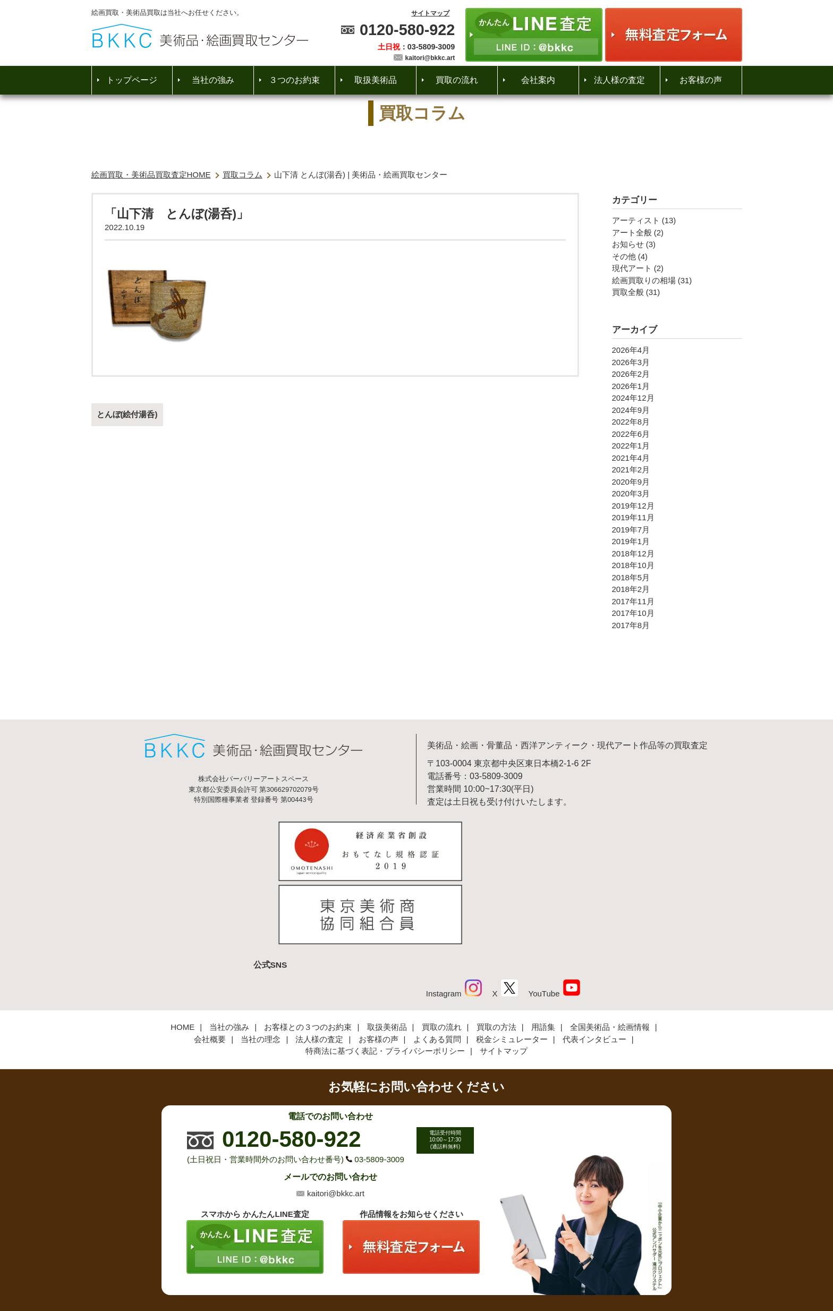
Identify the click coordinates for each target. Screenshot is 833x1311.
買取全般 (628, 292)
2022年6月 (631, 433)
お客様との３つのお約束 (308, 955)
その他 (624, 256)
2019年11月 (633, 517)
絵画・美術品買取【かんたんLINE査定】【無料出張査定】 (200, 36)
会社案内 (538, 79)
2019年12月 (633, 505)
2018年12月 (633, 553)
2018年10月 (633, 565)
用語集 (543, 955)
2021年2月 (631, 469)
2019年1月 (631, 541)
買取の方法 (496, 955)
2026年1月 (631, 386)
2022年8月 (631, 421)
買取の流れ (457, 79)
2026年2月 (631, 373)
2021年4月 (631, 457)
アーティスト (636, 220)
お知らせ (628, 244)
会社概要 (210, 967)
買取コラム (242, 174)
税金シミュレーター (512, 967)
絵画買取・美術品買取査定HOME (151, 174)
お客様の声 (700, 79)
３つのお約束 (294, 79)
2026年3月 (631, 362)
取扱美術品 (375, 79)
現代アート (632, 268)
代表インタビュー (594, 967)
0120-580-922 (407, 29)
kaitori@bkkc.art (430, 58)
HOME (182, 955)
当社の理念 (260, 967)
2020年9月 (631, 481)
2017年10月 (633, 613)
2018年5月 (631, 577)
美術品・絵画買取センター (398, 1270)
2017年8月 (631, 625)
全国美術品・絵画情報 (610, 955)
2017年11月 (633, 601)
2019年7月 (631, 529)
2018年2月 (631, 589)
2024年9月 (631, 410)
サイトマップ (430, 13)
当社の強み (213, 79)
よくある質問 (437, 967)
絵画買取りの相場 (644, 280)
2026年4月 (631, 349)
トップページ (131, 79)
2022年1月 (631, 445)
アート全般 (632, 232)
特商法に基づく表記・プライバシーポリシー (385, 979)
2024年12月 (633, 397)
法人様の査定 (619, 79)
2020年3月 (631, 493)
